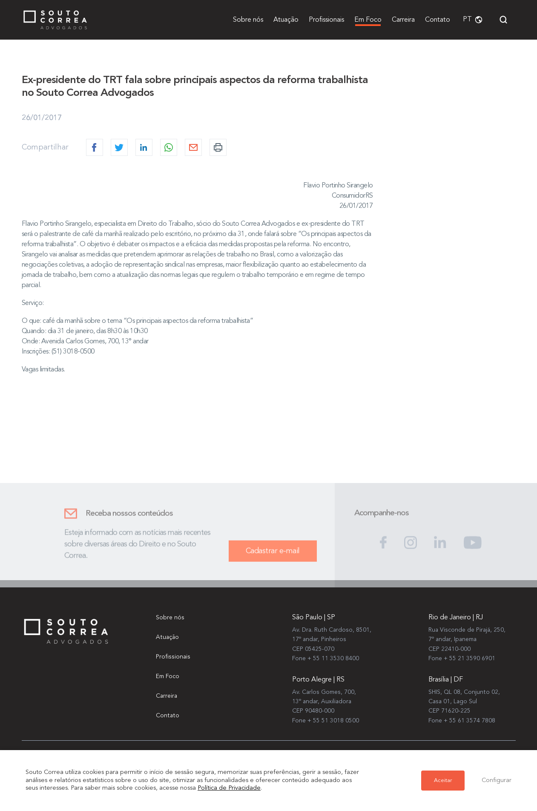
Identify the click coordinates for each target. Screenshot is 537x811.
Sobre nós (248, 20)
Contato (437, 20)
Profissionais (326, 20)
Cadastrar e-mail (273, 555)
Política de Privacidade (229, 788)
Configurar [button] (496, 780)
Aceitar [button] (443, 780)
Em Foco (368, 20)
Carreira (403, 20)
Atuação (286, 20)
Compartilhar (45, 148)
